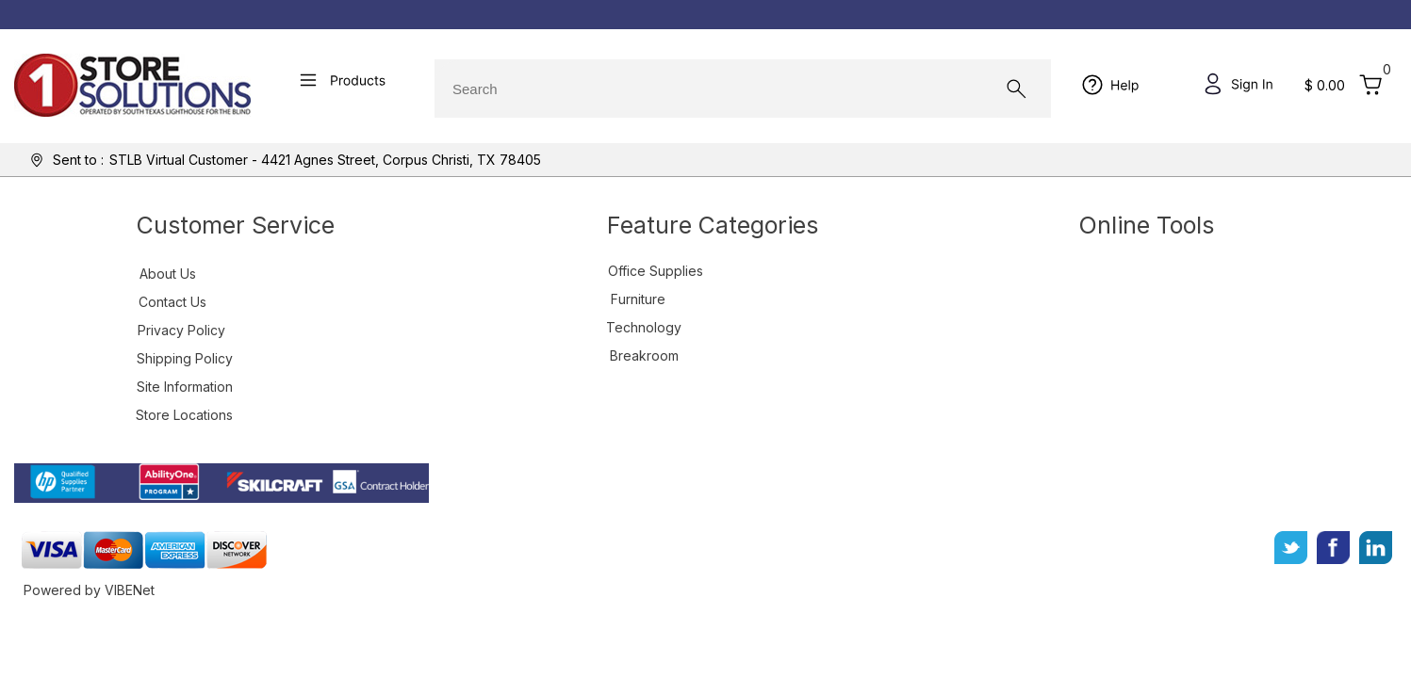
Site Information (185, 387)
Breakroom (644, 355)
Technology (643, 327)
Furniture (638, 299)
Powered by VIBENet (89, 590)
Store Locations (184, 415)
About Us (167, 274)
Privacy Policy (181, 330)
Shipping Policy (185, 358)
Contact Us (172, 302)
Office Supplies (655, 271)
